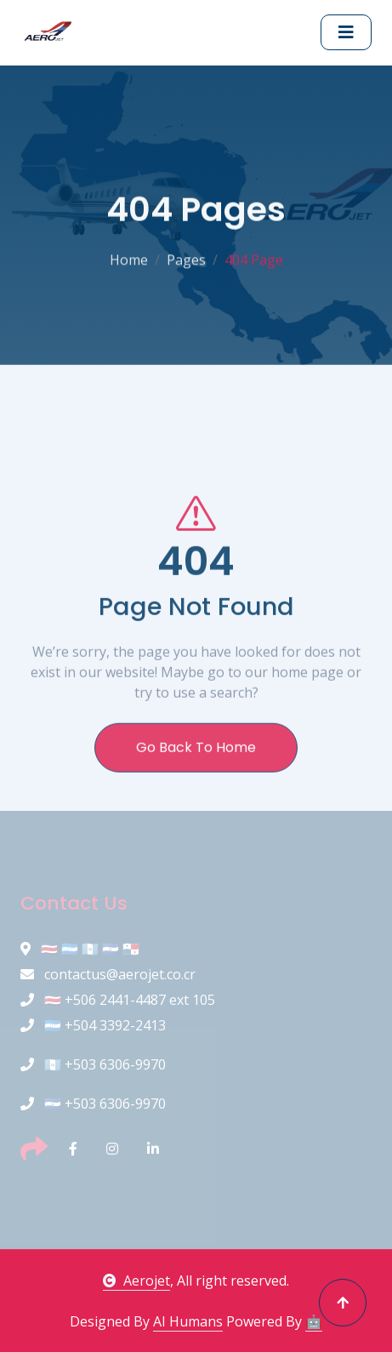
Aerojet (136, 1280)
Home (129, 256)
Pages (186, 256)
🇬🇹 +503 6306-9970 (93, 1064)
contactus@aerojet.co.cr (108, 974)
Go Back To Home (196, 787)
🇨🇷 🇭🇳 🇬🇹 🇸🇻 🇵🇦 (79, 948)
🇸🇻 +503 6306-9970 (93, 1103)
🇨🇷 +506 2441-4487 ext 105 (117, 999)
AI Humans (188, 1321)
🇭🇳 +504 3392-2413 (93, 1025)
